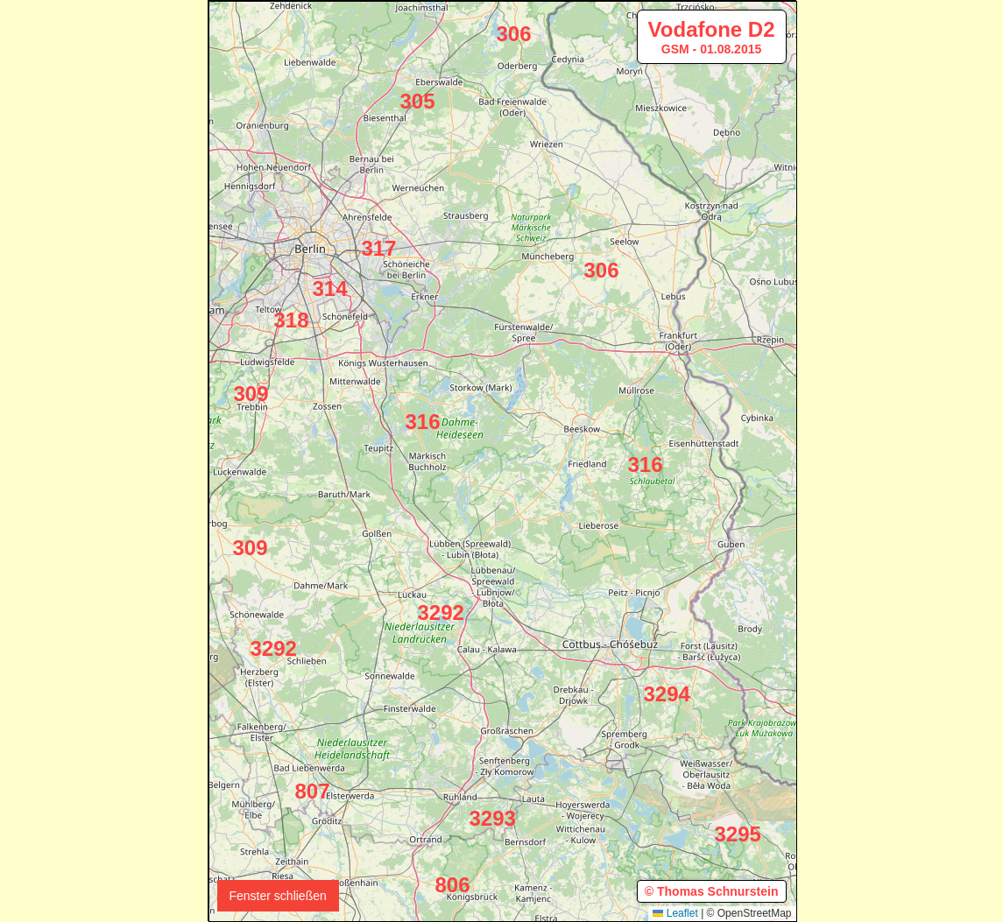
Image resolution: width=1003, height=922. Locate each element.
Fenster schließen (278, 896)
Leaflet (675, 913)
